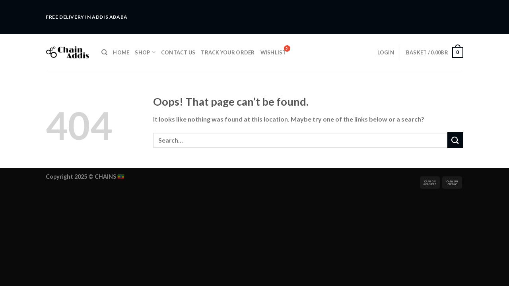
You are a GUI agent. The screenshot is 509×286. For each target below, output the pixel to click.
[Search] (104, 52)
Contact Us (178, 52)
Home (121, 52)
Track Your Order (227, 52)
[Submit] (455, 140)
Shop (145, 52)
